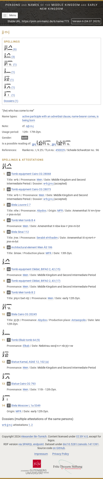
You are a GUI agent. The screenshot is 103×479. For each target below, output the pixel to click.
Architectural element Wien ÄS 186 (31, 247)
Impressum (41, 453)
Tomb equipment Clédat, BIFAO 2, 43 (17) (35, 280)
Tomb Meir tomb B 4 (23, 220)
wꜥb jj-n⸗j (48, 183)
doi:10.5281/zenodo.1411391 (81, 444)
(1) (10, 64)
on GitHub (59, 448)
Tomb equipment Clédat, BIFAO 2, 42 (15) (35, 269)
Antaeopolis (78, 320)
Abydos (41, 210)
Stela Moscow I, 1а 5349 (25, 405)
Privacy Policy (60, 453)
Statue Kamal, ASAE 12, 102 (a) (30, 361)
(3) (9, 56)
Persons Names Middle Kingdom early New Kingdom (51, 6)
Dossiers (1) (11, 100)
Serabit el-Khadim (47, 237)
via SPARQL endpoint (31, 444)
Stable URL (38, 21)
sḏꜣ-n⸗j (29, 126)
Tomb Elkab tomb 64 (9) (25, 340)
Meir (39, 179)
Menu (9, 15)
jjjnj (41, 144)
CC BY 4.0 (82, 436)
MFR (60, 210)
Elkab (26, 345)
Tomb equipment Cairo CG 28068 (31, 173)
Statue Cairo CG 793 (23, 383)
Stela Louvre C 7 (21, 204)
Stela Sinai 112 (20, 231)
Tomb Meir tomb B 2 (23, 292)
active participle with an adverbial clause (46, 116)
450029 (60, 150)
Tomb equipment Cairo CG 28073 (31, 189)
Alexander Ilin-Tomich (34, 436)
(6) (10, 49)
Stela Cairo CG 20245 (24, 314)
